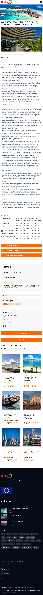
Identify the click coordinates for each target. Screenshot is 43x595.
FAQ (11, 590)
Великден (21, 537)
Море (39, 351)
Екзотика (15, 534)
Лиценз (38, 590)
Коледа (3, 540)
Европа (8, 537)
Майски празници (26, 348)
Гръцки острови (5, 547)
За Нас (5, 592)
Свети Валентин (26, 544)
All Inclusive (11, 540)
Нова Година (19, 540)
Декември (18, 304)
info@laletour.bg (9, 326)
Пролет (35, 348)
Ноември (11, 304)
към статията (11, 512)
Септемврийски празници (17, 351)
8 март (38, 540)
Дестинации (25, 10)
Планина (36, 547)
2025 (5, 304)
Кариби (18, 544)
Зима (9, 534)
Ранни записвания (30, 351)
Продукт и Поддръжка (25, 587)
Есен (7, 351)
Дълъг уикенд (10, 348)
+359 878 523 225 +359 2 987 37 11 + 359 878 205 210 (10, 319)
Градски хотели (16, 547)
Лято (18, 348)
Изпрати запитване (21, 333)
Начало (18, 10)
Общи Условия (17, 590)
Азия (33, 540)
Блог (2, 505)
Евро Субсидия (6, 491)
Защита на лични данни (28, 590)
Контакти (21, 339)
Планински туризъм (26, 547)
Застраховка (12, 592)
